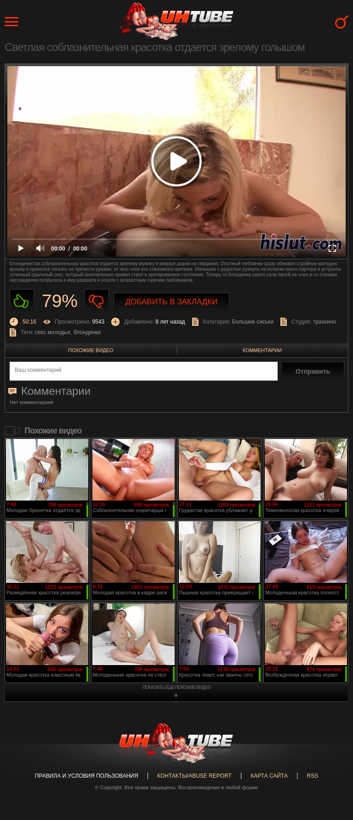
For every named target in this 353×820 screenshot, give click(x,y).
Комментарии (262, 350)
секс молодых (52, 332)
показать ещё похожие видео (176, 687)
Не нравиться (97, 301)
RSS (312, 776)
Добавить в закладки (171, 301)
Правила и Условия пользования (86, 776)
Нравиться (22, 301)
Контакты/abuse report (194, 776)
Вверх (332, 771)
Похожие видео (90, 350)
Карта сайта (269, 776)
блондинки (87, 332)
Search (341, 21)
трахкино (324, 322)
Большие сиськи (252, 322)
